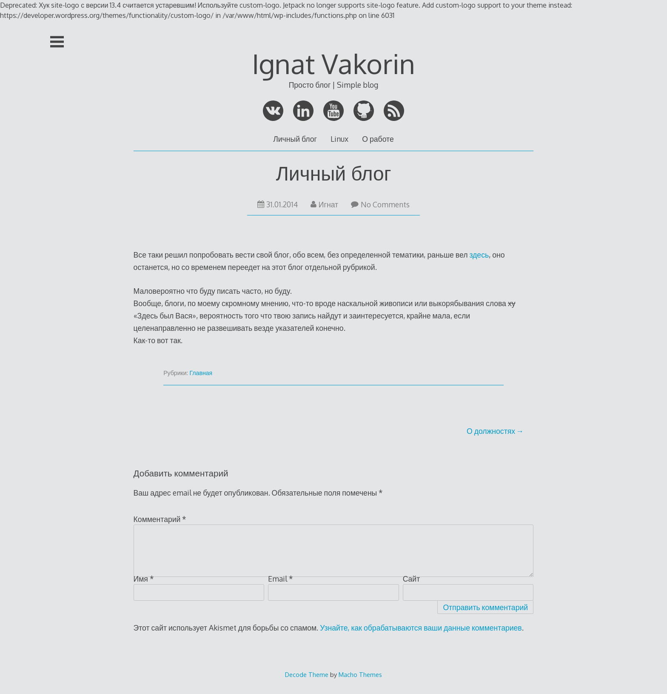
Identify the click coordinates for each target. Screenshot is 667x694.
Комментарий (160, 519)
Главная (201, 372)
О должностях (491, 431)
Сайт (411, 578)
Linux (339, 138)
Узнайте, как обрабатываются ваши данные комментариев (421, 627)
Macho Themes (360, 674)
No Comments (380, 204)
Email (280, 578)
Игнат (324, 204)
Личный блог (295, 138)
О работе (377, 138)
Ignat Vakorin (333, 63)
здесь (479, 254)
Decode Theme (306, 674)
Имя (144, 578)
